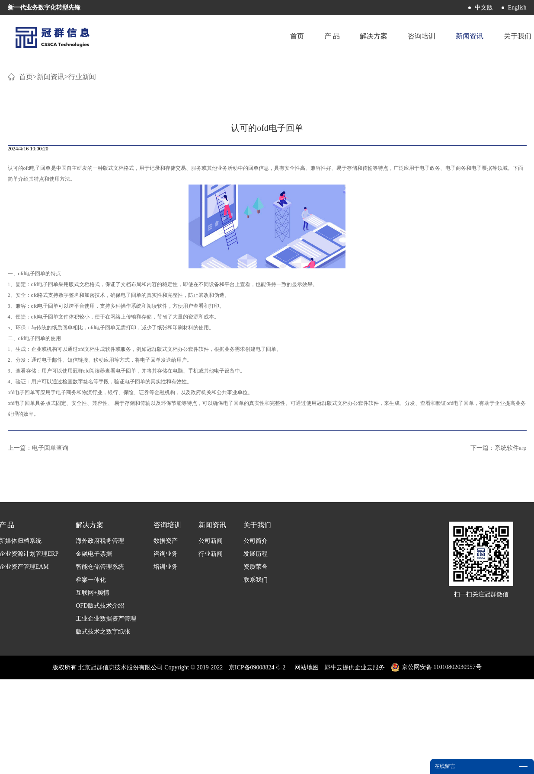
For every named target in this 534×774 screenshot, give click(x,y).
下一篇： (498, 552)
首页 (294, 36)
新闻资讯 (50, 181)
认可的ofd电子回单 (29, 273)
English (517, 7)
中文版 (484, 7)
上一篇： (38, 552)
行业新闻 (82, 181)
